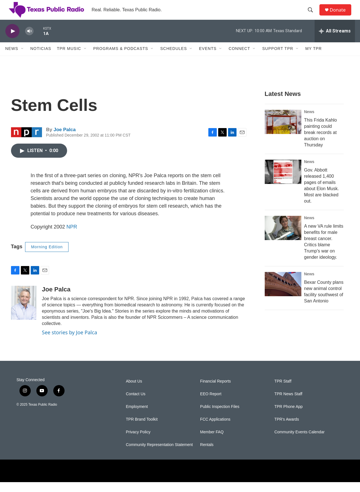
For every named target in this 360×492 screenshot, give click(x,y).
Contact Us (135, 404)
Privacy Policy (138, 442)
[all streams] (335, 41)
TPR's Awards (286, 429)
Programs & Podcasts (120, 58)
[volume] (29, 41)
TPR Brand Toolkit (142, 429)
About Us (134, 391)
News (11, 58)
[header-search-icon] (312, 14)
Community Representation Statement (159, 455)
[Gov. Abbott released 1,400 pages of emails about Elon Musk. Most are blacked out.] (283, 182)
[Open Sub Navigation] (22, 58)
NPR (72, 237)
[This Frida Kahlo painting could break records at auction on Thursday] (283, 132)
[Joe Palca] (23, 313)
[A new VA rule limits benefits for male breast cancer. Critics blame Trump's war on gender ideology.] (283, 238)
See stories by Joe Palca (69, 342)
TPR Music (69, 58)
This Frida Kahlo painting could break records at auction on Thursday (320, 142)
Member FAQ (212, 442)
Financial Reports (215, 391)
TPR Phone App (288, 416)
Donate (340, 15)
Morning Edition (47, 256)
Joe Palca (65, 139)
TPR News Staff (288, 404)
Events (208, 58)
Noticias (40, 58)
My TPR (313, 58)
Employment (137, 416)
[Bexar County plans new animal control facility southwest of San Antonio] (283, 294)
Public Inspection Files (219, 416)
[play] (12, 41)
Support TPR (277, 58)
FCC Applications (215, 429)
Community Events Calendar (299, 442)
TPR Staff (282, 391)
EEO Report (210, 404)
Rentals (206, 455)
